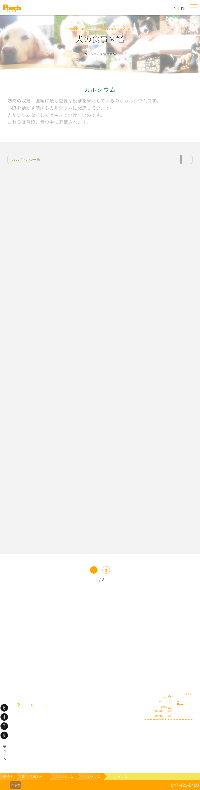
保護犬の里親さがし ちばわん (50, 658)
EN (183, 8)
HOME (7, 776)
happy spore (150, 624)
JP (173, 8)
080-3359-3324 (32, 743)
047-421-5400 (185, 785)
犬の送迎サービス (50, 596)
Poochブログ (50, 619)
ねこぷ (150, 658)
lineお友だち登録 (150, 596)
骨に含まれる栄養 (35, 776)
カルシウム (64, 776)
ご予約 (15, 785)
